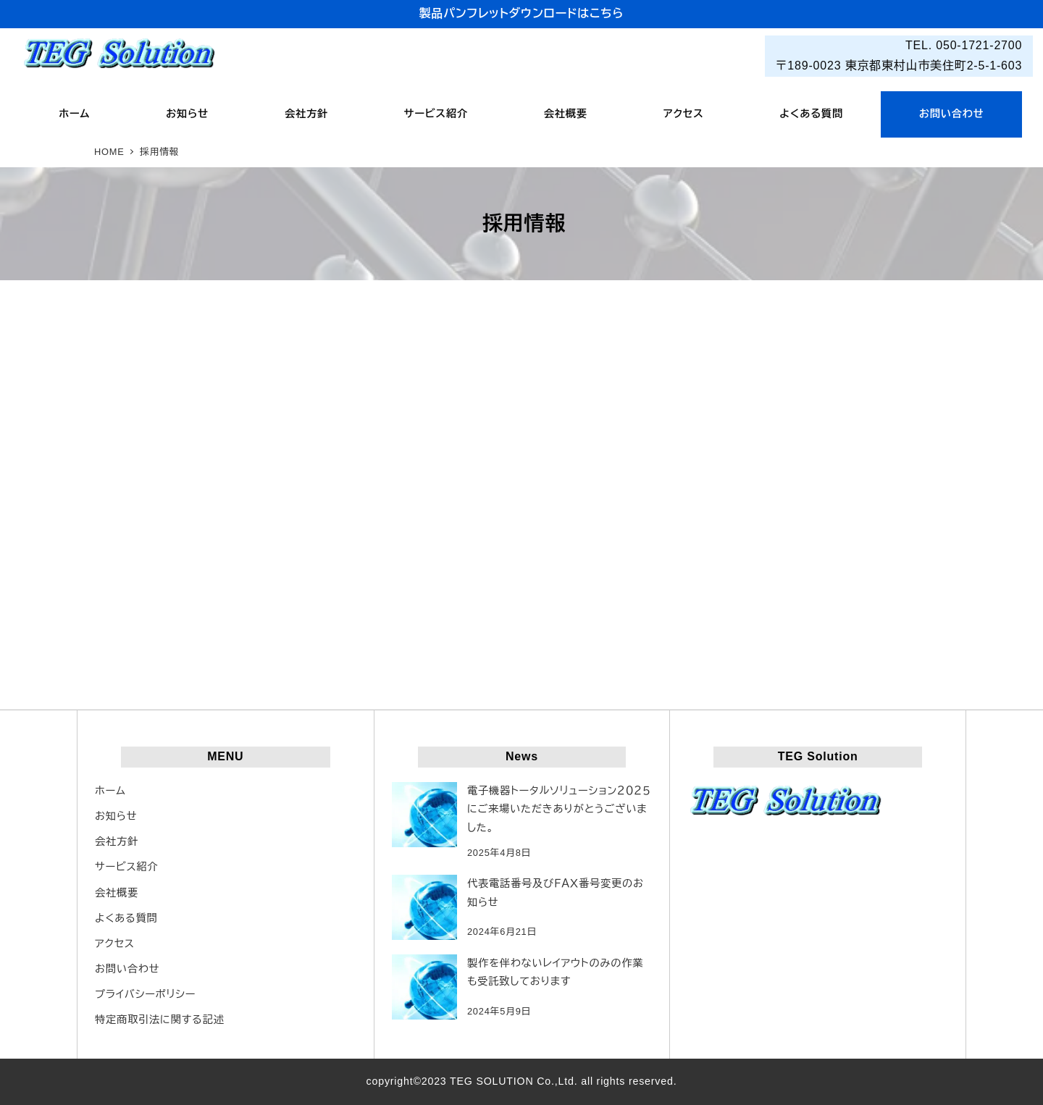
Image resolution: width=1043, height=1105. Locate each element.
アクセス (115, 943)
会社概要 (116, 893)
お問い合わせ (127, 969)
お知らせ (116, 816)
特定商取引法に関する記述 (160, 1019)
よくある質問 (126, 918)
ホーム (110, 791)
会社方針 (116, 841)
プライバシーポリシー (145, 994)
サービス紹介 (127, 867)
